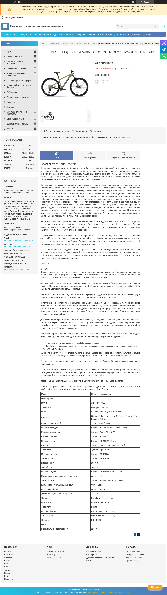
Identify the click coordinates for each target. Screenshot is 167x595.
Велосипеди (81, 43)
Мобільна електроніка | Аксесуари (17, 113)
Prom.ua (97, 590)
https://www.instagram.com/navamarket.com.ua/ (18, 269)
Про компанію (132, 561)
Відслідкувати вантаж (116, 34)
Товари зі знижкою (42, 34)
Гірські (93, 43)
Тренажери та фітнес (16, 68)
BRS (6, 576)
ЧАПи (88, 561)
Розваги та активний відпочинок (16, 74)
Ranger (7, 573)
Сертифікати (92, 554)
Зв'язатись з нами (133, 551)
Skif (6, 567)
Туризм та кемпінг (15, 56)
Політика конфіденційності (120, 592)
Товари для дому (14, 102)
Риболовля (12, 92)
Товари (7, 51)
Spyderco (8, 557)
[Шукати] (155, 26)
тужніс (63, 252)
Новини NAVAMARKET (57, 551)
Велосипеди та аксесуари (62, 43)
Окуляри (10, 107)
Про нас (136, 34)
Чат (155, 587)
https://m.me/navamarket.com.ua (18, 247)
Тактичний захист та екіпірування (16, 62)
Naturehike (8, 579)
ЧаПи (100, 34)
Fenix (6, 564)
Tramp (7, 570)
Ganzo (7, 561)
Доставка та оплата (63, 34)
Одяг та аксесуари (15, 119)
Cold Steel (8, 554)
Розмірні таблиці (93, 551)
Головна (7, 34)
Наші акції (51, 554)
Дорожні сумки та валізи (18, 124)
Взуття (10, 129)
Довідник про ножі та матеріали (100, 557)
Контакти (147, 34)
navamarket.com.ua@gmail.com (18, 241)
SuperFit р (57, 275)
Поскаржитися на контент (97, 592)
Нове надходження (22, 34)
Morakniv (8, 551)
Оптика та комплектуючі (18, 97)
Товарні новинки (54, 557)
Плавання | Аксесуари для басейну (19, 86)
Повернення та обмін (85, 34)
